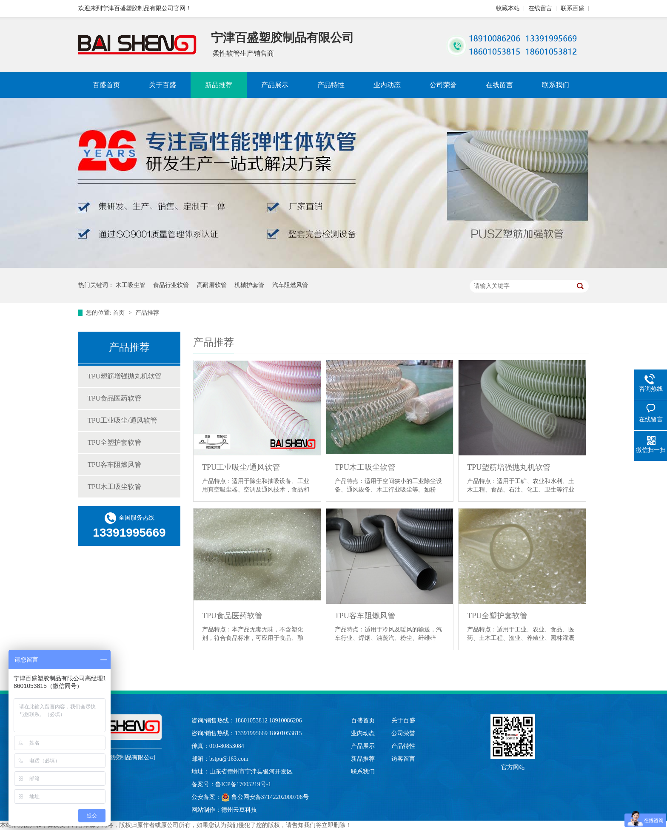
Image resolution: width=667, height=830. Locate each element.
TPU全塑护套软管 (114, 442)
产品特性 (331, 84)
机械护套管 (249, 285)
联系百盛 (572, 8)
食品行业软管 (171, 285)
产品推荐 (147, 313)
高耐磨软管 (212, 285)
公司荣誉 (443, 84)
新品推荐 (218, 84)
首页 (119, 313)
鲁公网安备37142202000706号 (265, 797)
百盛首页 (106, 84)
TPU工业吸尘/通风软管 (122, 420)
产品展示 (274, 84)
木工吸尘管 (130, 285)
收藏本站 (508, 8)
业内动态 (387, 84)
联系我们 (555, 84)
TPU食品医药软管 (114, 398)
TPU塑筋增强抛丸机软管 (125, 376)
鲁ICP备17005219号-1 (243, 784)
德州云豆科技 (239, 810)
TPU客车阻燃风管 (114, 464)
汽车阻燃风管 (290, 285)
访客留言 (403, 759)
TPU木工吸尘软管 (114, 486)
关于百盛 (162, 84)
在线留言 (540, 8)
